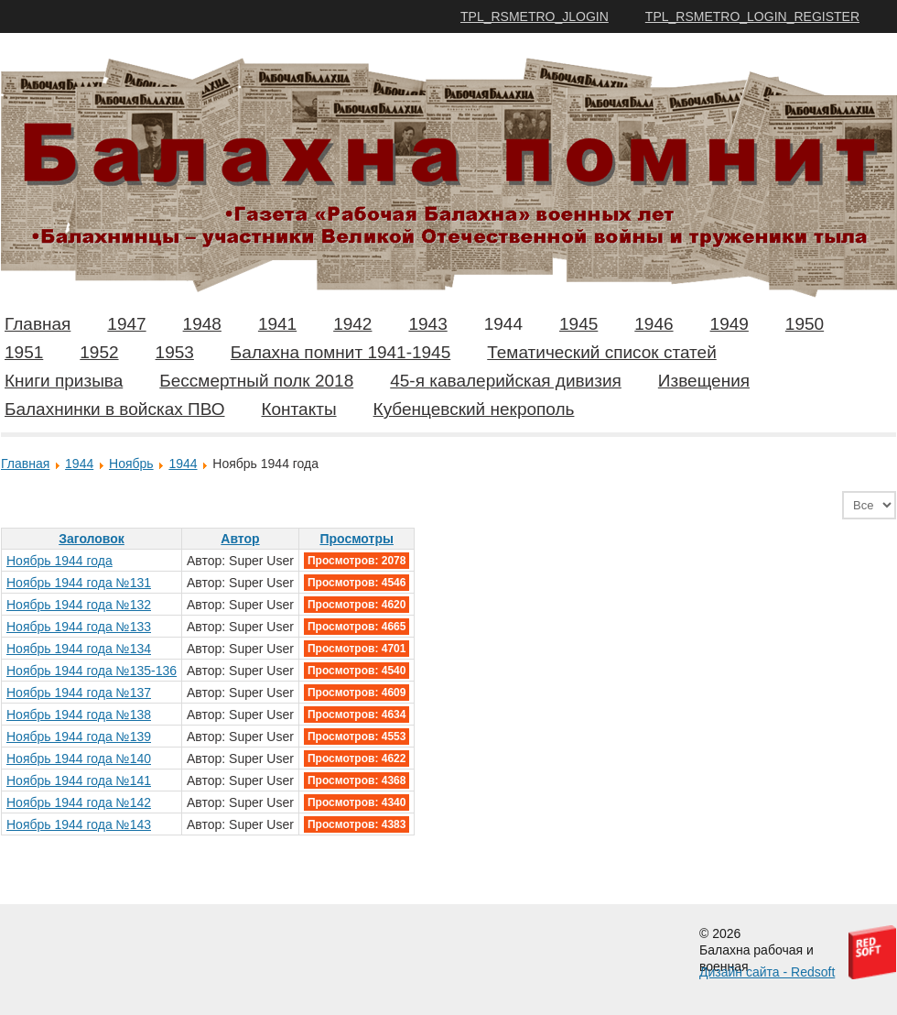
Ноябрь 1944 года (59, 560)
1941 (277, 323)
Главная (37, 323)
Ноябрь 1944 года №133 (78, 626)
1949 (729, 323)
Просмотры (356, 538)
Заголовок (91, 538)
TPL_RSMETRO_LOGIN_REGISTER (752, 16)
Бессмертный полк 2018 (256, 380)
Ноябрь (131, 463)
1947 (126, 323)
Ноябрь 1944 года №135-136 (91, 670)
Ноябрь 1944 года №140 (78, 758)
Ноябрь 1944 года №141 (78, 780)
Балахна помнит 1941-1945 (340, 352)
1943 (427, 323)
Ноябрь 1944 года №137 (78, 692)
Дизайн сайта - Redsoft (767, 972)
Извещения (704, 380)
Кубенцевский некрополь (474, 409)
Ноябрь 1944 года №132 (78, 604)
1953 (175, 352)
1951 (24, 352)
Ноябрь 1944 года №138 (78, 714)
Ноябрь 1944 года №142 (78, 802)
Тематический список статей (602, 352)
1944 (503, 323)
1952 (99, 352)
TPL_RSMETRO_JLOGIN (534, 16)
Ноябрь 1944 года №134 (78, 648)
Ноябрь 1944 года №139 (78, 736)
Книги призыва (64, 380)
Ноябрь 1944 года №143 (78, 824)
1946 (653, 323)
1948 (202, 323)
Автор (240, 538)
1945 (578, 323)
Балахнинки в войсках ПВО (114, 409)
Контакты (298, 409)
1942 (352, 323)
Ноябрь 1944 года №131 (78, 582)
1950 (804, 323)
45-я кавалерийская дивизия (505, 380)
